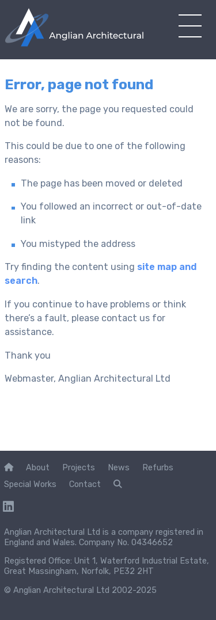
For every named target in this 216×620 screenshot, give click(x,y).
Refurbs (157, 467)
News (119, 467)
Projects (78, 467)
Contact (85, 484)
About (38, 467)
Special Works (30, 484)
